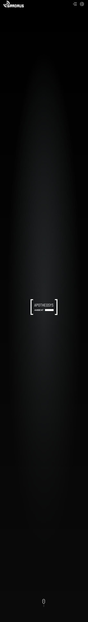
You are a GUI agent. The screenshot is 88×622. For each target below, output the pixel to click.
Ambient (39, 310)
